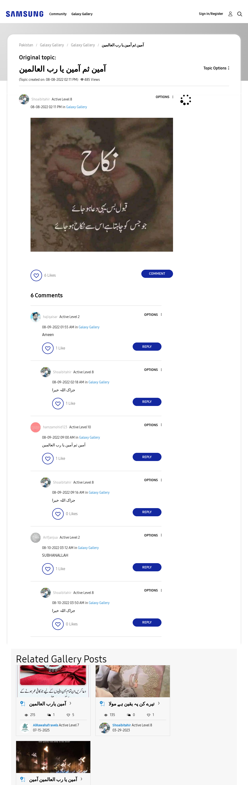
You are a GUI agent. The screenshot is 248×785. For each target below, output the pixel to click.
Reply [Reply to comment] (147, 347)
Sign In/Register (211, 14)
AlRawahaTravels (45, 725)
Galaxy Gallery (82, 14)
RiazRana (198, 725)
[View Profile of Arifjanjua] (50, 538)
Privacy (14, 779)
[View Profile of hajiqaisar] (50, 317)
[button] (164, 97)
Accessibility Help (24, 771)
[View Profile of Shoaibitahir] (40, 99)
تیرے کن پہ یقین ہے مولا (131, 703)
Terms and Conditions (93, 771)
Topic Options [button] (215, 68)
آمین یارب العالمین (47, 703)
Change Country (154, 775)
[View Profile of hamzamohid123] (55, 427)
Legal (78, 779)
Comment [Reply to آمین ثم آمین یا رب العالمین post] (157, 274)
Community (58, 14)
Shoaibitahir (121, 725)
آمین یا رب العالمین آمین (212, 703)
